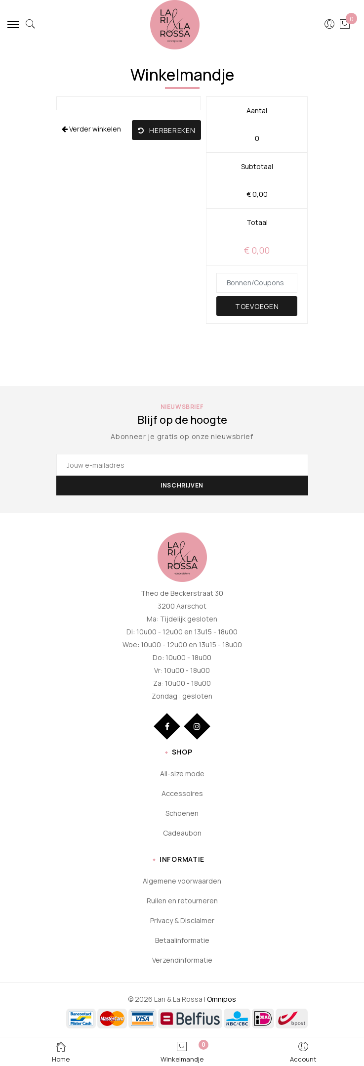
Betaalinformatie (182, 940)
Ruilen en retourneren (182, 900)
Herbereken (167, 130)
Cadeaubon (182, 833)
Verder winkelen (91, 128)
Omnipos (221, 999)
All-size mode (182, 773)
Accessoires (182, 793)
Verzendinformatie (182, 960)
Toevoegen (257, 306)
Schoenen (182, 813)
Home (61, 1052)
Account (303, 1052)
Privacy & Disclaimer (182, 920)
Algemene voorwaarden (182, 881)
